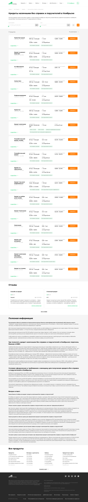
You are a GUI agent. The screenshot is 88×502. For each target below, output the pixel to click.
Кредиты (24, 3)
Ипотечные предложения (34, 494)
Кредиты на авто (21, 494)
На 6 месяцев (30, 463)
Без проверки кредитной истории (16, 463)
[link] (66, 476)
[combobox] (73, 32)
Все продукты (16, 9)
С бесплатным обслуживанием (69, 456)
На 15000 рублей (48, 463)
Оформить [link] (73, 38)
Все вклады (57, 494)
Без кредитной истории (14, 458)
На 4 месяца (29, 459)
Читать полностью (36, 305)
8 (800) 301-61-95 (47, 485)
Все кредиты (12, 494)
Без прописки (12, 465)
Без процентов (66, 461)
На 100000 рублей (49, 454)
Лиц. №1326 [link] (21, 54)
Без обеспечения (12, 459)
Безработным (66, 465)
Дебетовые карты (47, 494)
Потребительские (12, 454)
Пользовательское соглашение (36, 498)
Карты (31, 3)
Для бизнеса (54, 3)
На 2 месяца (29, 456)
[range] (23, 25)
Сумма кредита (11, 22)
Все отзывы (44, 311)
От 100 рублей (48, 461)
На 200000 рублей (49, 465)
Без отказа (65, 458)
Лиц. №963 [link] (22, 39)
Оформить (73, 139)
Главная (10, 9)
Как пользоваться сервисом (72, 498)
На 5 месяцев (29, 461)
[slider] (23, 26)
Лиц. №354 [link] (22, 141)
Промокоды (65, 494)
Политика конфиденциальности (54, 498)
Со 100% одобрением (49, 459)
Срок (41, 22)
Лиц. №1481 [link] (21, 199)
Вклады (45, 3)
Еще (61, 3)
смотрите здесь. (37, 484)
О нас (24, 498)
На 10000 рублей (48, 456)
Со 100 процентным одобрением (16, 456)
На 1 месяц (29, 454)
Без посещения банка (67, 459)
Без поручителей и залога (14, 461)
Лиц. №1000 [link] (20, 184)
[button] (71, 3)
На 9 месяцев (30, 465)
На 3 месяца (29, 458)
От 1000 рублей (48, 458)
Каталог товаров (74, 494)
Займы (37, 3)
